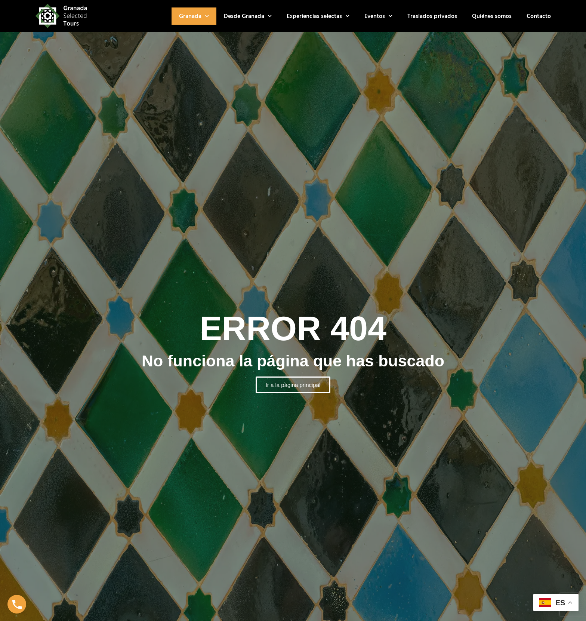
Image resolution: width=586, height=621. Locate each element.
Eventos (378, 16)
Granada (194, 16)
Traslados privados (432, 16)
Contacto (539, 16)
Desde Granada (248, 16)
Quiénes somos (492, 16)
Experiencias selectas (318, 16)
